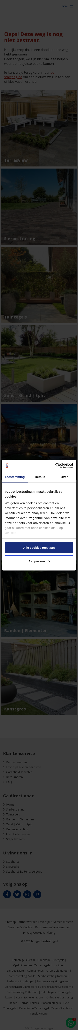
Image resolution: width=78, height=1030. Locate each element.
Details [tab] (40, 477)
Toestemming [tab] (15, 477)
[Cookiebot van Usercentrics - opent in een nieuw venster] (55, 465)
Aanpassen (39, 561)
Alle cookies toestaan (39, 547)
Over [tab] (64, 477)
